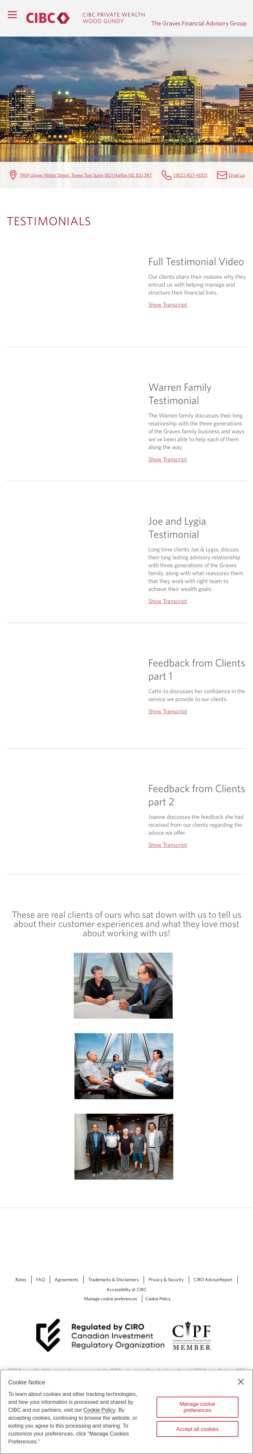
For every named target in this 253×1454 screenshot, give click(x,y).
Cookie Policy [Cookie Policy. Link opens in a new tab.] (158, 1298)
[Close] (241, 1382)
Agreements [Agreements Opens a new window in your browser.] (66, 1279)
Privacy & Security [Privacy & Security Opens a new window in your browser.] (166, 1279)
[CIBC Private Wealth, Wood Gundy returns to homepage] (85, 18)
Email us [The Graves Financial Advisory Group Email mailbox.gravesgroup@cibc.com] (237, 175)
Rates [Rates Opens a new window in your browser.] (20, 1279)
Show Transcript (167, 304)
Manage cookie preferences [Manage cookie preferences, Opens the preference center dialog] (197, 1407)
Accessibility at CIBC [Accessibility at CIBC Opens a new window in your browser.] (126, 1289)
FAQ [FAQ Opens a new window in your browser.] (40, 1279)
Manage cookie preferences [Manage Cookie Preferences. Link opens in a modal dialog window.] (110, 1298)
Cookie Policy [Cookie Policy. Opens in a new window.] (100, 1410)
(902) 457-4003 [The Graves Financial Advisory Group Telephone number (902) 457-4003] (190, 175)
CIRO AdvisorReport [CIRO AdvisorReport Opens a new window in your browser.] (213, 1279)
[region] (126, 1412)
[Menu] (12, 14)
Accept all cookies (197, 1429)
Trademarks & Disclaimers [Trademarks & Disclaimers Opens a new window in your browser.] (113, 1279)
